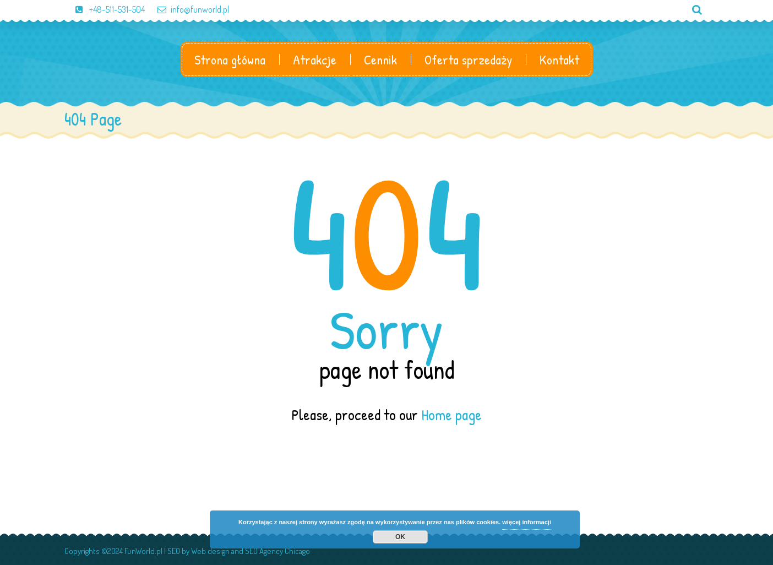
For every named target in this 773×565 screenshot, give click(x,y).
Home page (451, 414)
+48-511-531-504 (104, 9)
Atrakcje (314, 59)
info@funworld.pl (187, 9)
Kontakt (559, 59)
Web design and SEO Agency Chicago (250, 551)
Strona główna (230, 59)
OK (400, 537)
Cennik (380, 59)
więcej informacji (526, 522)
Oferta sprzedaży (468, 59)
